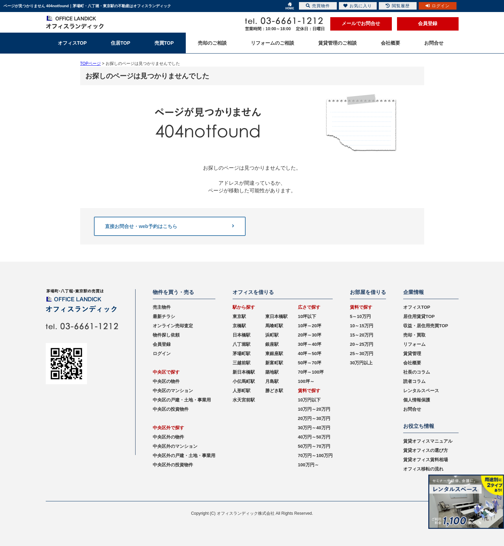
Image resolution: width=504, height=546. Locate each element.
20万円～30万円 (314, 418)
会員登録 (427, 23)
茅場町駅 (241, 353)
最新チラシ (164, 316)
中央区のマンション (173, 390)
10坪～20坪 (309, 325)
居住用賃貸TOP (419, 316)
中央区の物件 (166, 381)
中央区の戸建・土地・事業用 (182, 399)
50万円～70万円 (314, 446)
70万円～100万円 (315, 455)
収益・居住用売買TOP (425, 325)
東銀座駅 (274, 353)
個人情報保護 (416, 399)
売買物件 (318, 5)
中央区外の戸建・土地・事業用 (184, 455)
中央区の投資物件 (171, 409)
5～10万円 (360, 316)
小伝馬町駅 (244, 381)
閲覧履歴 (398, 5)
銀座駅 (272, 344)
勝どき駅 (274, 390)
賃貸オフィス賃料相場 (425, 459)
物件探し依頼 (166, 335)
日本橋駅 (241, 335)
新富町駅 (274, 362)
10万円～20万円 (314, 409)
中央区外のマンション (175, 446)
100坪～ (306, 381)
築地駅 (272, 372)
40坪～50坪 (309, 353)
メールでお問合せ (361, 23)
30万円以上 (361, 362)
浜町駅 (272, 335)
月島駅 (272, 381)
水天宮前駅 (244, 399)
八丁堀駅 (241, 344)
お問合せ (412, 409)
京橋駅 (239, 325)
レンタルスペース (421, 390)
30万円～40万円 (314, 427)
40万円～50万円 (314, 437)
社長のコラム (416, 372)
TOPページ (90, 63)
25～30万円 (361, 353)
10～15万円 (361, 325)
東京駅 (239, 316)
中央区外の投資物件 (173, 464)
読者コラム (414, 381)
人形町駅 (241, 390)
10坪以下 (307, 316)
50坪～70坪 (309, 362)
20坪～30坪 (309, 335)
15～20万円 (361, 335)
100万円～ (308, 464)
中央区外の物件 (168, 437)
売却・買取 (414, 335)
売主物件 (162, 307)
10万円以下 (309, 399)
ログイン (162, 353)
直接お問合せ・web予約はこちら (169, 226)
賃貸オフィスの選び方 (425, 450)
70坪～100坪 (311, 372)
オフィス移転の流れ (423, 468)
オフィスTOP (416, 307)
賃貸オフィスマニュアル (427, 441)
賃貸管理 (412, 353)
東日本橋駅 (276, 316)
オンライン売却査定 (173, 325)
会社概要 (412, 362)
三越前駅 (241, 362)
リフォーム (414, 344)
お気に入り (357, 5)
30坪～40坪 (309, 344)
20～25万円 (361, 344)
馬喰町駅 (274, 325)
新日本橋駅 (244, 372)
